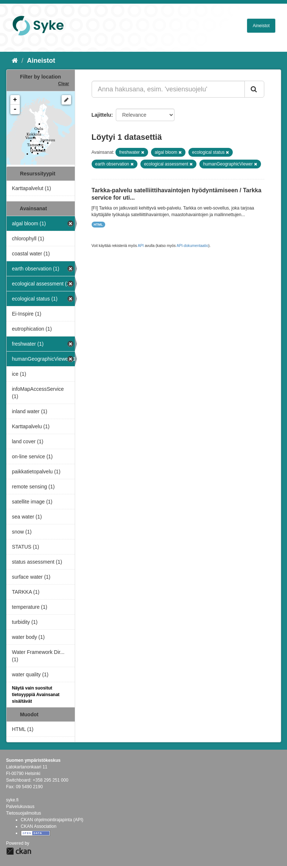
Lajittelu (101, 115)
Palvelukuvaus (20, 806)
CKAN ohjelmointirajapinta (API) (52, 819)
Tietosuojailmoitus (23, 813)
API (141, 246)
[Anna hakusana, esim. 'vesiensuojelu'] (168, 89)
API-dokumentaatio (193, 246)
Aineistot (261, 25)
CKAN (18, 851)
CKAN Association (38, 826)
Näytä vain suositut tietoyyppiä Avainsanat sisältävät (36, 694)
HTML (98, 224)
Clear (63, 83)
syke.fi (12, 800)
